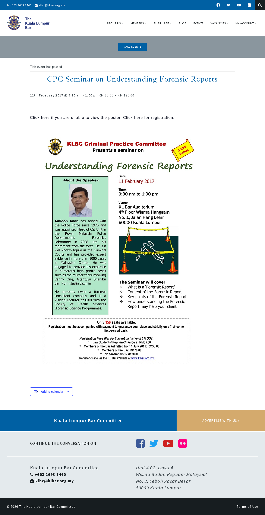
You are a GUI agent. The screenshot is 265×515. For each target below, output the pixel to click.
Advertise (221, 420)
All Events (132, 46)
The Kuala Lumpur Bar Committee (47, 506)
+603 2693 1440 (19, 5)
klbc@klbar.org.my (50, 5)
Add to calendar (52, 391)
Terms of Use (247, 506)
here (45, 117)
